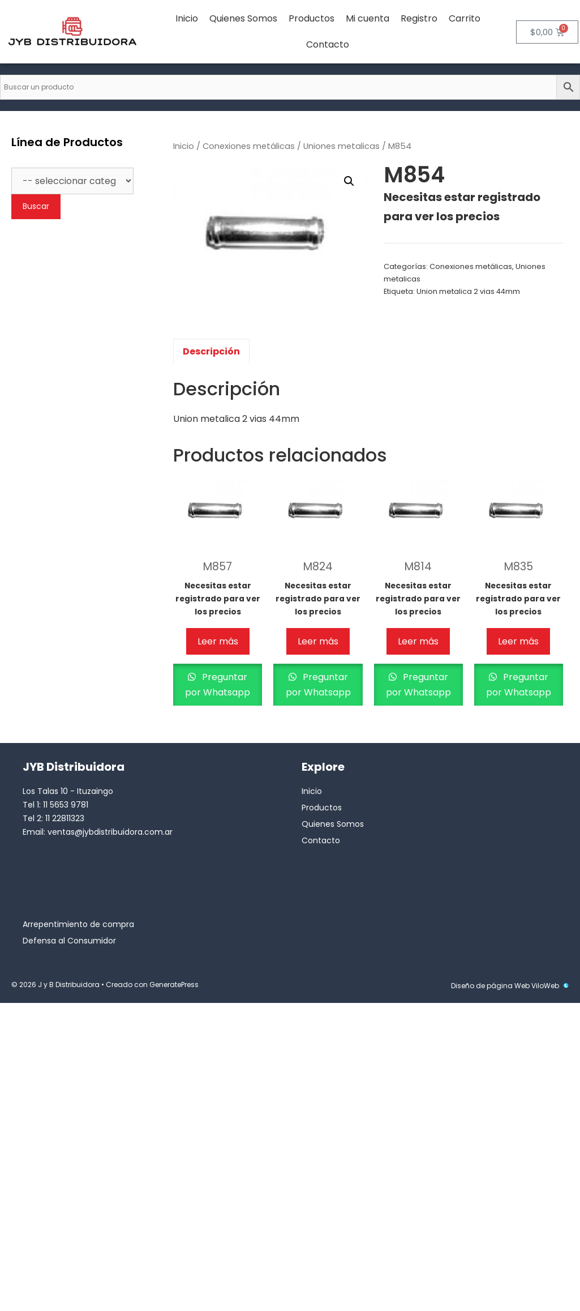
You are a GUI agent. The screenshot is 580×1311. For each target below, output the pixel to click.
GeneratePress (174, 984)
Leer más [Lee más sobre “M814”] (418, 641)
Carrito (464, 18)
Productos (311, 18)
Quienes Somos (243, 18)
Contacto (327, 44)
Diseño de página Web (490, 985)
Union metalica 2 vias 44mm (468, 291)
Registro (419, 18)
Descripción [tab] (211, 351)
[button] (349, 181)
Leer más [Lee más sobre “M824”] (318, 641)
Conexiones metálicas (249, 146)
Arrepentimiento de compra (78, 924)
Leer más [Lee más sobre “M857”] (217, 641)
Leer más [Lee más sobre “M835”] (518, 641)
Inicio (186, 18)
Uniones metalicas (341, 146)
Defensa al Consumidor (69, 940)
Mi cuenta (367, 18)
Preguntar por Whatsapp (217, 685)
